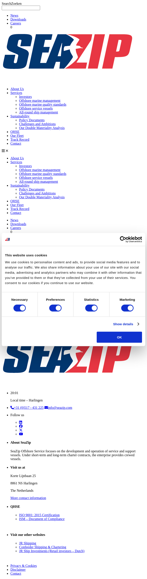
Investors (25, 97)
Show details (123, 324)
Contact (15, 143)
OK (119, 337)
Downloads (18, 19)
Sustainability (19, 116)
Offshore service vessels (36, 108)
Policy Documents (32, 120)
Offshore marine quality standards (42, 104)
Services (16, 93)
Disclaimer (18, 569)
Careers (15, 23)
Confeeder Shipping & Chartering (42, 547)
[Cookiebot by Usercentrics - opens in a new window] (123, 239)
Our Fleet (17, 135)
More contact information (28, 498)
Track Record (19, 139)
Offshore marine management (39, 100)
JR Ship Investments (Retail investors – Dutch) (51, 551)
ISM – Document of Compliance (42, 519)
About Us (17, 89)
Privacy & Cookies (23, 566)
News (14, 15)
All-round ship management (38, 112)
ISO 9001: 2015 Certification (39, 515)
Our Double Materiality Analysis (42, 128)
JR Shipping (27, 543)
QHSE (15, 132)
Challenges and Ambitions (37, 124)
